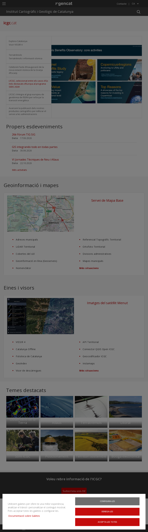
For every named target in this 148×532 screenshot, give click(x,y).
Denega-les (107, 511)
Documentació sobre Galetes (25, 515)
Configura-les (107, 501)
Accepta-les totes (107, 522)
